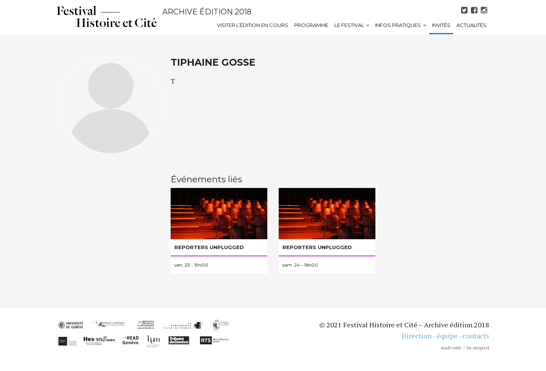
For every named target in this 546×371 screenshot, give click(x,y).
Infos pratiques (398, 25)
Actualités (471, 25)
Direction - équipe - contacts (445, 335)
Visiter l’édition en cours (252, 25)
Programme (311, 25)
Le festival (349, 25)
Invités (441, 25)
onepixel (481, 347)
